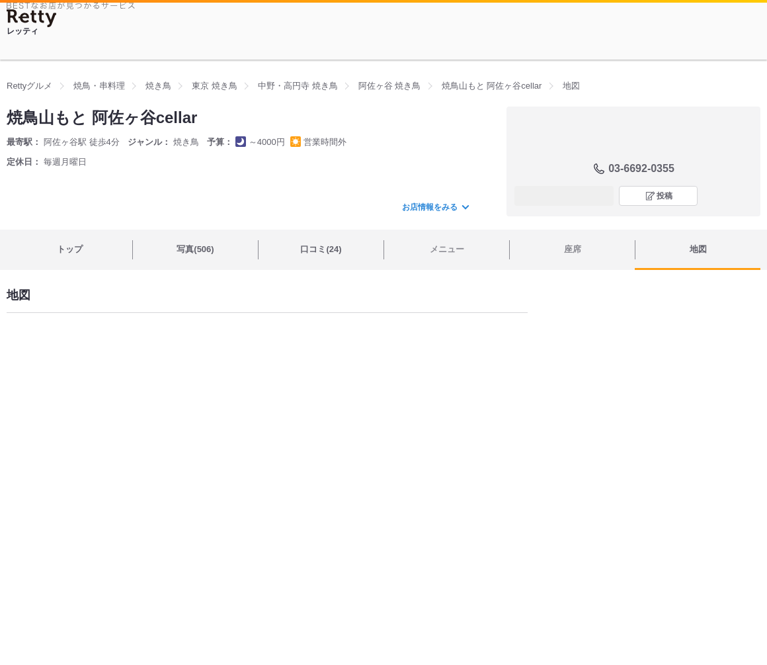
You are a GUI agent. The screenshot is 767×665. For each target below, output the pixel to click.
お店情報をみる (435, 207)
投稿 (664, 195)
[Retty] (32, 18)
